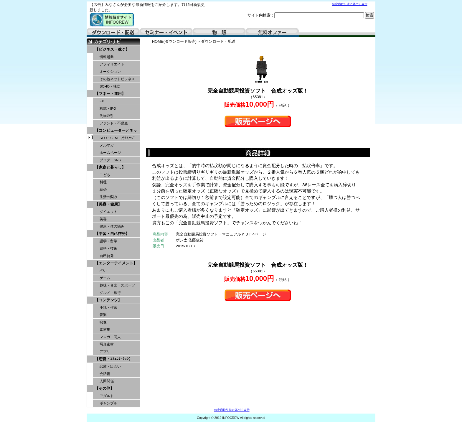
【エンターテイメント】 (116, 263)
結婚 (103, 189)
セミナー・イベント (166, 32)
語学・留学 (108, 241)
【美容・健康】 (108, 204)
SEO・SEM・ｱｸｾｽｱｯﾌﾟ (117, 138)
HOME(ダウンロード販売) (174, 41)
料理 (103, 182)
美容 (103, 219)
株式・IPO (108, 108)
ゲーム (105, 278)
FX (102, 101)
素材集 (105, 329)
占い (103, 270)
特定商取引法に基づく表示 (349, 4)
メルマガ (107, 145)
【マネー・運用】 (110, 93)
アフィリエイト (112, 64)
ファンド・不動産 (114, 123)
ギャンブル (108, 403)
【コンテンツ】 (108, 300)
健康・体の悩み (112, 226)
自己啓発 (107, 256)
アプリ (105, 351)
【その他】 (104, 388)
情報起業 (107, 57)
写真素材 (107, 344)
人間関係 (107, 381)
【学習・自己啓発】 (112, 233)
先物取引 (107, 116)
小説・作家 (108, 307)
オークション (110, 71)
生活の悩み (108, 197)
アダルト (107, 396)
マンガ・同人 (110, 337)
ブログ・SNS (110, 160)
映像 (103, 322)
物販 (219, 32)
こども (105, 175)
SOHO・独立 (110, 86)
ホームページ (110, 152)
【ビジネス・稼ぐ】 (112, 49)
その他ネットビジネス (117, 79)
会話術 (105, 374)
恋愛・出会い (110, 366)
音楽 (103, 315)
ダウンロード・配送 (113, 32)
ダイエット (108, 211)
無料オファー (272, 32)
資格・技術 (108, 248)
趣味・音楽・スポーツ (117, 285)
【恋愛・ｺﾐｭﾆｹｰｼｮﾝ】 (114, 359)
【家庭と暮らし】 (110, 167)
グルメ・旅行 (110, 292)
